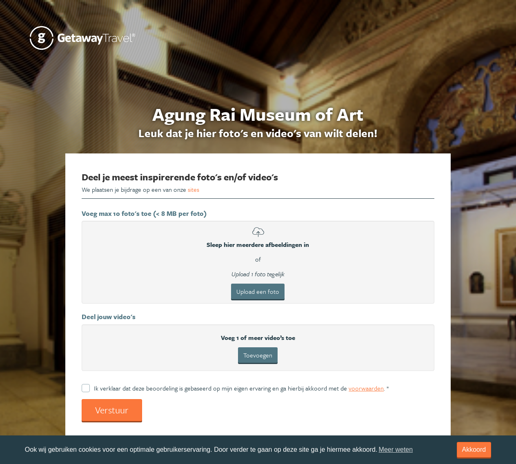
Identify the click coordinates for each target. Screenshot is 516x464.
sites (193, 189)
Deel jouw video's (109, 317)
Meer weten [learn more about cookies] (396, 449)
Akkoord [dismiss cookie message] (474, 449)
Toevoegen (257, 355)
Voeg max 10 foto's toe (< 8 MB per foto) (144, 213)
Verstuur (112, 410)
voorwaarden (366, 388)
